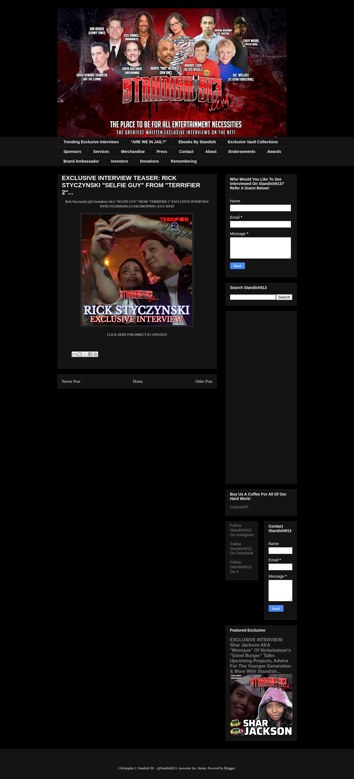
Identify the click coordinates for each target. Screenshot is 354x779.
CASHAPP (239, 507)
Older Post (203, 381)
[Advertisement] (261, 396)
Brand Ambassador (81, 161)
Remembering (184, 161)
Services (101, 151)
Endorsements (241, 151)
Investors (119, 161)
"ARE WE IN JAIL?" (148, 142)
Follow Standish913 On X (241, 567)
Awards (274, 151)
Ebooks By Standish (197, 142)
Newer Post (71, 381)
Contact (186, 151)
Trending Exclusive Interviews (91, 142)
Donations (149, 161)
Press (162, 151)
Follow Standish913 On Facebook (241, 549)
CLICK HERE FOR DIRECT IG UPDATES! (137, 335)
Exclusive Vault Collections (253, 142)
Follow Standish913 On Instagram (242, 530)
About (211, 151)
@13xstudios (97, 202)
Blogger (229, 768)
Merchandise (133, 151)
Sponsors (73, 151)
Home (138, 381)
